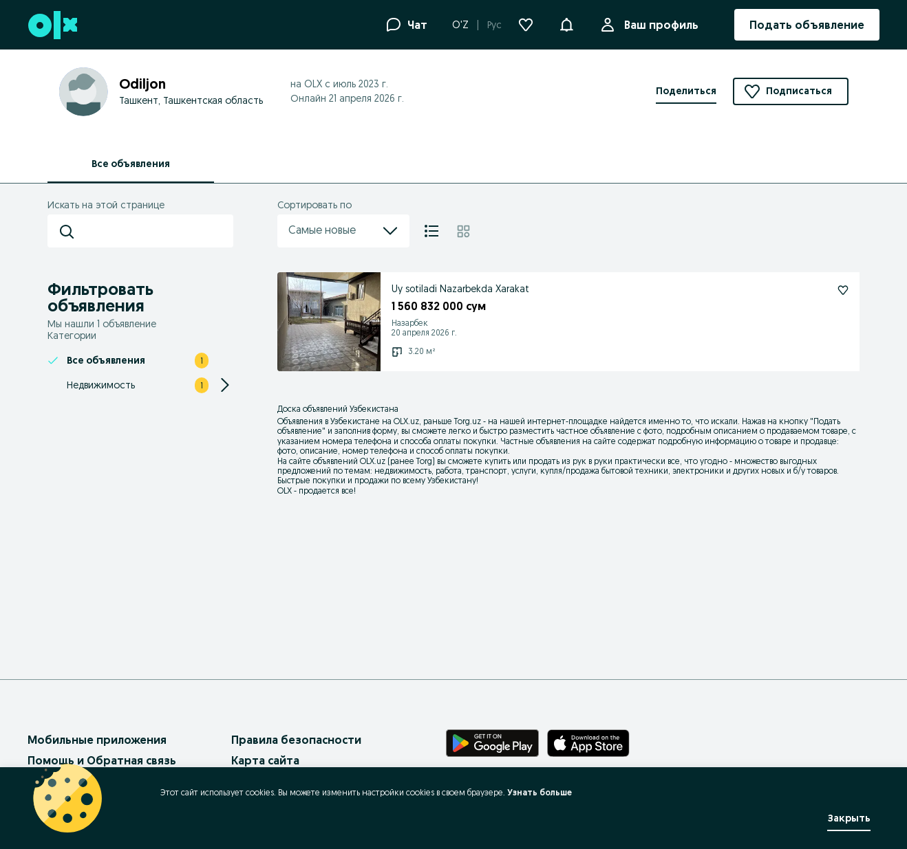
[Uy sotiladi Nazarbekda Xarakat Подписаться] (843, 290)
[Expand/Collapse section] (225, 385)
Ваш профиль (658, 24)
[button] (566, 23)
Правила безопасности (296, 740)
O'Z (460, 25)
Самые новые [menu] (343, 231)
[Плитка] (463, 230)
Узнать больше (539, 792)
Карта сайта (265, 760)
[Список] (431, 230)
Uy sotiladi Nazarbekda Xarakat (460, 289)
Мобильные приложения (97, 740)
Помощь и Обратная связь (102, 760)
